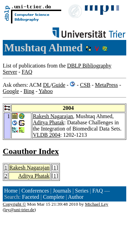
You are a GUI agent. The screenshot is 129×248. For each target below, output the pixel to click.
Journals (62, 191)
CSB (85, 85)
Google (11, 91)
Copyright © (14, 204)
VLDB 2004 (46, 135)
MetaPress (106, 85)
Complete (53, 197)
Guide (58, 85)
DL (46, 85)
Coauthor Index (31, 151)
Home (11, 191)
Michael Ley (96, 204)
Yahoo (46, 91)
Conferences (35, 191)
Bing (28, 91)
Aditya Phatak (48, 122)
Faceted (30, 197)
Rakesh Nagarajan (53, 116)
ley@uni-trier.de (19, 209)
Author (75, 197)
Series (81, 191)
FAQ (27, 72)
